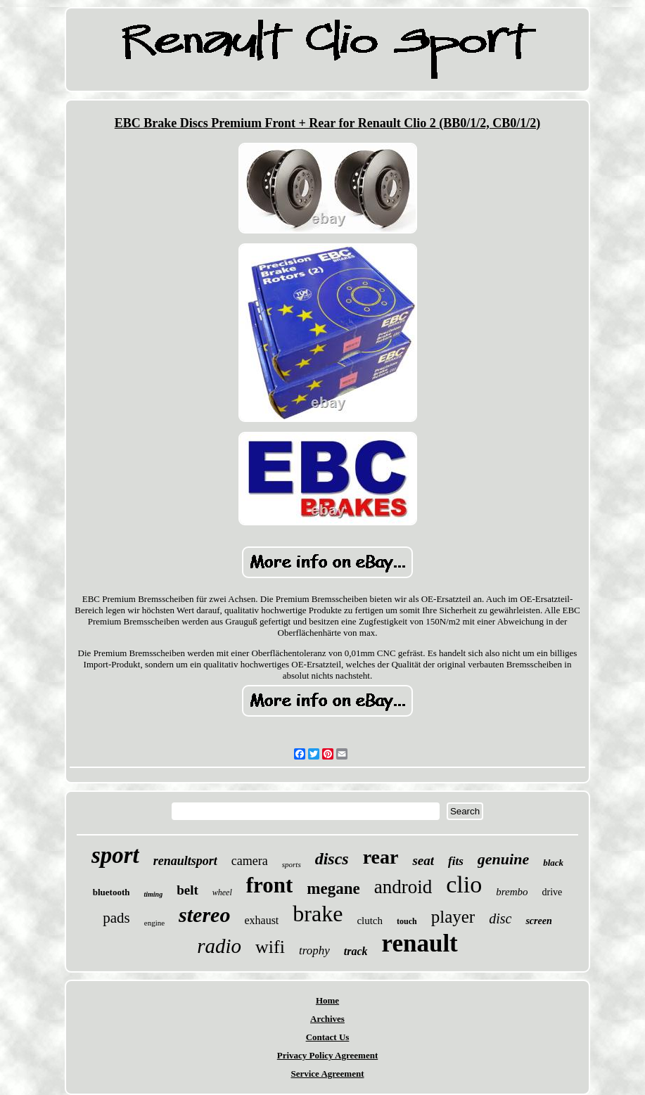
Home (327, 1000)
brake (318, 913)
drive (552, 892)
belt (187, 890)
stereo (204, 914)
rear (381, 857)
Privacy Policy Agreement (327, 1055)
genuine (503, 859)
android (403, 886)
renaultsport (185, 861)
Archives (327, 1018)
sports (291, 864)
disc (500, 918)
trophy (314, 950)
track (356, 951)
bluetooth (111, 892)
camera (249, 861)
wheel (222, 892)
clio (464, 884)
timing (152, 894)
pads (116, 917)
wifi (270, 947)
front (269, 885)
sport (115, 855)
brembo (512, 891)
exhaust (261, 920)
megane (333, 888)
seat (423, 860)
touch (407, 921)
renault (420, 943)
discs (332, 859)
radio (219, 946)
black (553, 862)
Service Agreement (327, 1073)
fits (456, 861)
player (453, 916)
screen (538, 921)
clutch (370, 920)
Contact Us (328, 1037)
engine (154, 922)
